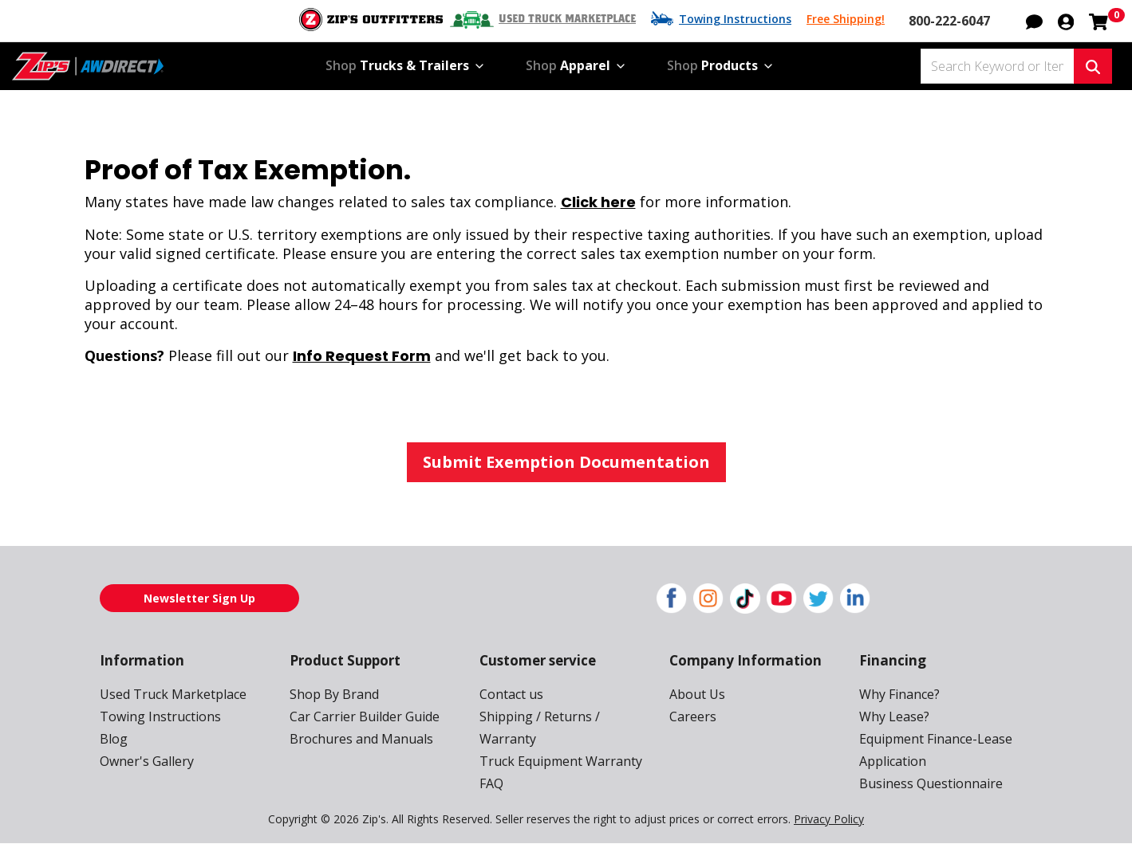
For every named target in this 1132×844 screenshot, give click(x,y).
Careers (692, 716)
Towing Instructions (735, 18)
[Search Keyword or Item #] (997, 66)
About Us (697, 694)
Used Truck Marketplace (567, 19)
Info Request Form (362, 356)
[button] (1034, 20)
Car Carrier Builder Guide (365, 716)
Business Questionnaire (931, 783)
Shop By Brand (334, 694)
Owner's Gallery (147, 761)
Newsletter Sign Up (199, 598)
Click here (598, 202)
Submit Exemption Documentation (566, 462)
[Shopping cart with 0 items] (1098, 20)
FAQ (491, 783)
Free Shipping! (846, 18)
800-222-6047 (949, 20)
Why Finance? (899, 694)
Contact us (511, 694)
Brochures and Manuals (361, 739)
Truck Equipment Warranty (560, 761)
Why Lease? (894, 716)
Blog (114, 739)
